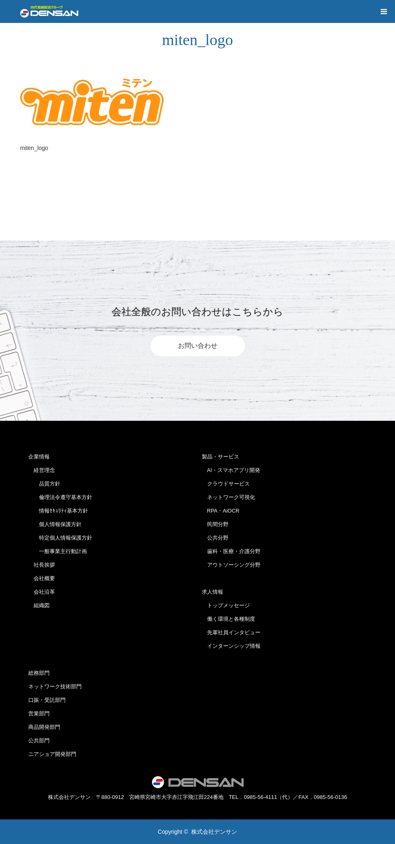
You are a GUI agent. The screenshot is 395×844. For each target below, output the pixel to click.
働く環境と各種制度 (228, 619)
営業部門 (39, 713)
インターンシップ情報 (231, 646)
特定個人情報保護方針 (60, 538)
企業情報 (39, 457)
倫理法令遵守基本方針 (60, 497)
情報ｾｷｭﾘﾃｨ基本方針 (58, 511)
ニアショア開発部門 (52, 754)
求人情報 (212, 592)
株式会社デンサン (214, 831)
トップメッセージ (226, 605)
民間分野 (215, 524)
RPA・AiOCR (221, 511)
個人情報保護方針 (55, 524)
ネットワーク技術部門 (55, 686)
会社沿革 (41, 592)
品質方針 (44, 484)
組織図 (39, 605)
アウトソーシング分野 (231, 565)
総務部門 (39, 673)
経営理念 (41, 470)
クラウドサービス (226, 484)
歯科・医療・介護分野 (231, 551)
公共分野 (215, 538)
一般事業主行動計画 (57, 551)
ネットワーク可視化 (228, 497)
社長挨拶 (41, 565)
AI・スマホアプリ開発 (231, 470)
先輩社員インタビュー (231, 632)
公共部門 (39, 740)
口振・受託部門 (47, 700)
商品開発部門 (44, 727)
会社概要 (41, 578)
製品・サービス (220, 457)
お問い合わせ (197, 345)
